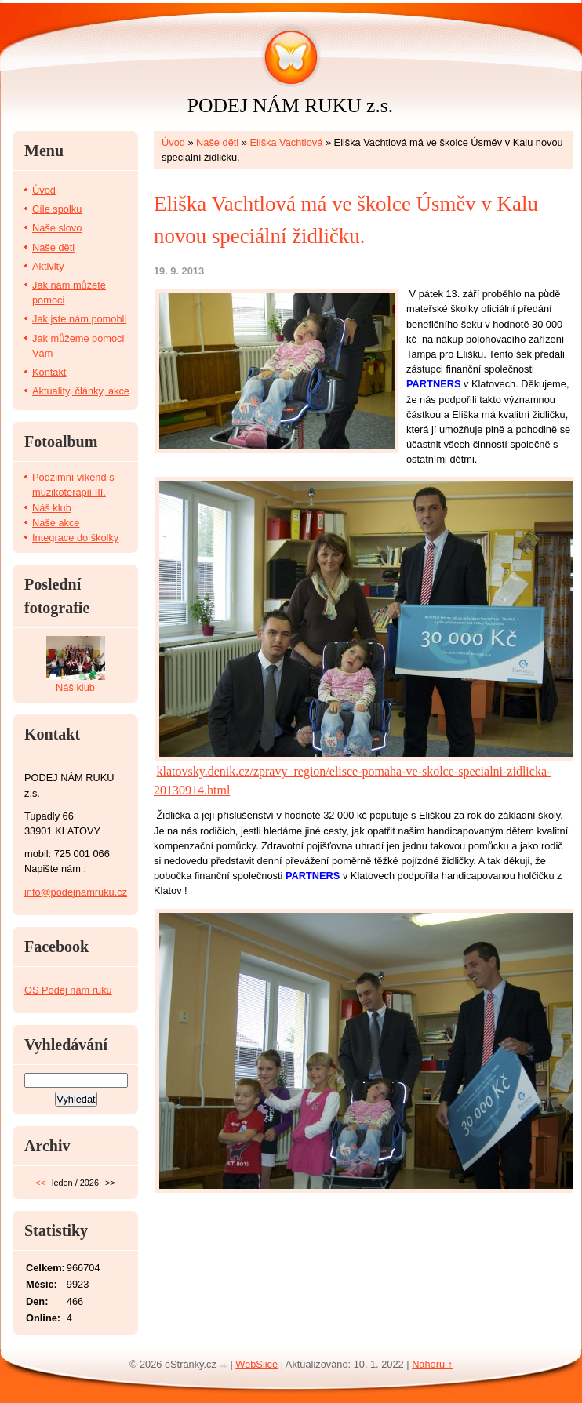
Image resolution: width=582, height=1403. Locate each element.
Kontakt (49, 372)
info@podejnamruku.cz (75, 892)
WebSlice (256, 1364)
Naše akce (55, 523)
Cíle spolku (57, 209)
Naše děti (217, 142)
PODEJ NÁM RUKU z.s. (290, 105)
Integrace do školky (75, 537)
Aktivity (48, 266)
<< (40, 1182)
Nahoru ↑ (432, 1364)
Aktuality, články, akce (80, 391)
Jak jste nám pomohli (79, 319)
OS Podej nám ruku (68, 990)
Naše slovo (57, 228)
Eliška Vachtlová (285, 142)
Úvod (173, 142)
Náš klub (51, 508)
